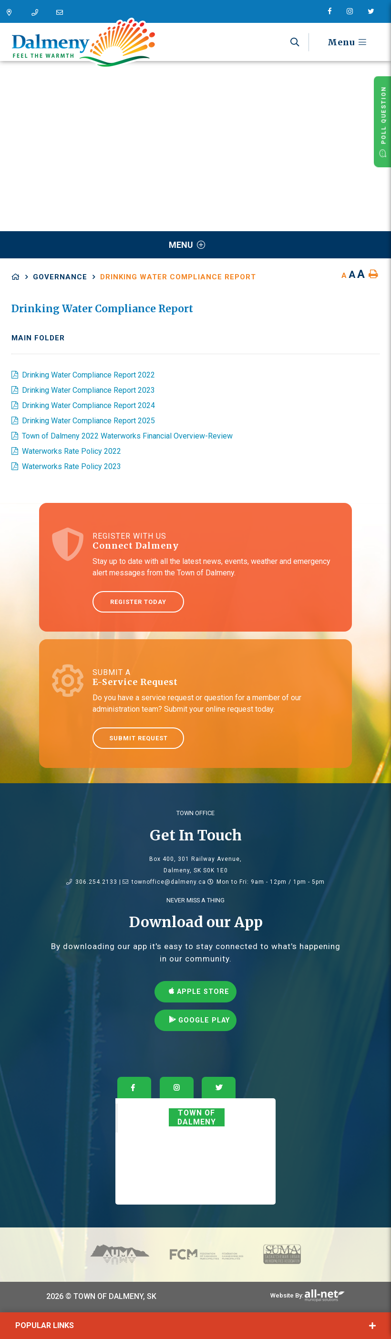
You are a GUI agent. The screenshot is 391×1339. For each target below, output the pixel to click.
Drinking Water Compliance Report (178, 277)
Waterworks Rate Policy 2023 (71, 466)
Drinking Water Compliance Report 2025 (88, 420)
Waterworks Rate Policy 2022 (71, 451)
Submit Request (138, 738)
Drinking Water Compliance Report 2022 (88, 374)
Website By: (286, 1295)
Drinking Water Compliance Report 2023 (88, 390)
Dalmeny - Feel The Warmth (83, 43)
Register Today (138, 601)
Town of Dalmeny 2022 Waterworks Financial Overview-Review (127, 435)
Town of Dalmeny (196, 1117)
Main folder (38, 338)
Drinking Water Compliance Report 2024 (88, 405)
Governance (60, 277)
